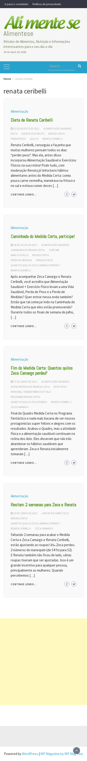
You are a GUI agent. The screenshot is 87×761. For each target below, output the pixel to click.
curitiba (54, 250)
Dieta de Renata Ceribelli (32, 120)
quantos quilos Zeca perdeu (29, 402)
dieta (14, 133)
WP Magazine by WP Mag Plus (61, 754)
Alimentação (19, 111)
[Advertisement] (43, 661)
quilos (34, 138)
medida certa (56, 133)
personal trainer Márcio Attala (31, 391)
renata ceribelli (52, 138)
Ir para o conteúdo (16, 4)
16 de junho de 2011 (25, 513)
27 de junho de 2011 (25, 381)
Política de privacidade (46, 4)
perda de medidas (21, 260)
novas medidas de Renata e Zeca (30, 386)
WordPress (30, 754)
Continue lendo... (24, 194)
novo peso (60, 386)
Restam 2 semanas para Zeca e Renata (43, 505)
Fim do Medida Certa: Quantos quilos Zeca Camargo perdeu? (42, 370)
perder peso (18, 138)
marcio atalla (19, 255)
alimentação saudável (58, 128)
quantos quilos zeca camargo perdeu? (35, 265)
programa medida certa (25, 397)
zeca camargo (20, 407)
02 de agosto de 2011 (26, 128)
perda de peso (44, 260)
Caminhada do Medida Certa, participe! (43, 236)
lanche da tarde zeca (55, 513)
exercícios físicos (32, 133)
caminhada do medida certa (28, 250)
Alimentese (18, 33)
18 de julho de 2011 (25, 245)
